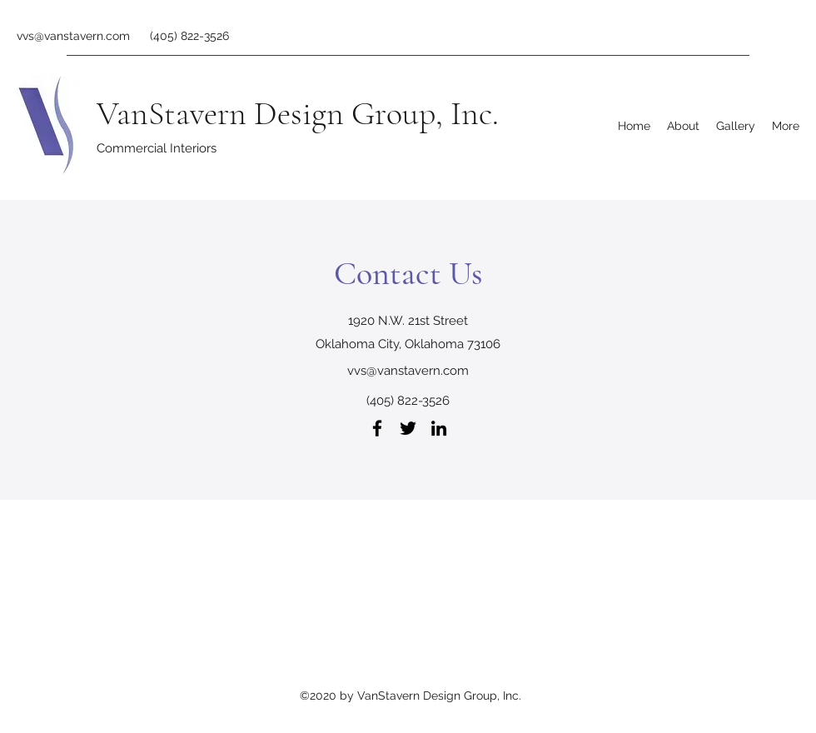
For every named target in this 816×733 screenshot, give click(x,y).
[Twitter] (408, 428)
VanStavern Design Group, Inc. (298, 113)
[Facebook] (377, 428)
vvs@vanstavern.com (73, 35)
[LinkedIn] (439, 428)
